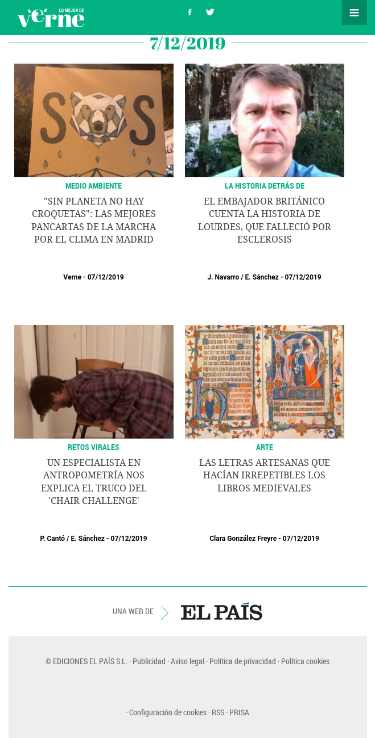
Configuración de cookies (168, 712)
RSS (218, 712)
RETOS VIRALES (93, 446)
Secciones (354, 12)
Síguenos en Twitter (210, 10)
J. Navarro (223, 277)
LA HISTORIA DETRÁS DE (264, 185)
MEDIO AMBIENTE (93, 185)
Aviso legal (187, 661)
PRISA (239, 712)
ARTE (264, 446)
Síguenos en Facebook (190, 10)
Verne (50, 17)
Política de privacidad (242, 661)
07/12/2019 (106, 277)
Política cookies (305, 661)
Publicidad (149, 661)
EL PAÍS (221, 611)
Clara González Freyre (243, 539)
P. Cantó (52, 539)
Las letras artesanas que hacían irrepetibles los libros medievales (264, 475)
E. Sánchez (262, 277)
